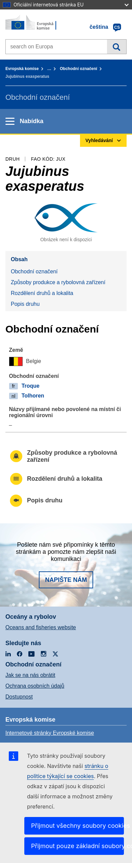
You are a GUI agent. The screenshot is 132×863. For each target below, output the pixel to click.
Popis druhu (25, 304)
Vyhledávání (116, 47)
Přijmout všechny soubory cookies (77, 825)
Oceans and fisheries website (40, 627)
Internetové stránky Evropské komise (49, 733)
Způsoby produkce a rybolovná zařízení (58, 282)
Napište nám (66, 579)
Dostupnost (19, 697)
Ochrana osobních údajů (34, 686)
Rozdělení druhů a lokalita (42, 293)
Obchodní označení (78, 68)
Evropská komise (22, 68)
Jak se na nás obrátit (30, 675)
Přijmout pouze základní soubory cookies (77, 845)
